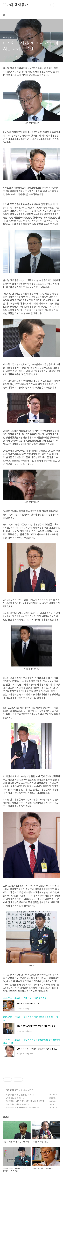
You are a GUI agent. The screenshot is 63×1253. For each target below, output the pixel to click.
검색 (52, 5)
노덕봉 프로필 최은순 (14, 1169)
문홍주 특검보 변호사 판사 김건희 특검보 (21, 1178)
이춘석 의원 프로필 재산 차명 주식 (18, 1166)
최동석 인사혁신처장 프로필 (16, 1175)
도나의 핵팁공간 (15, 5)
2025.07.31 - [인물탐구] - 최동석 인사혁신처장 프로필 (24, 1033)
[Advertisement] (31, 720)
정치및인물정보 (12, 1161)
